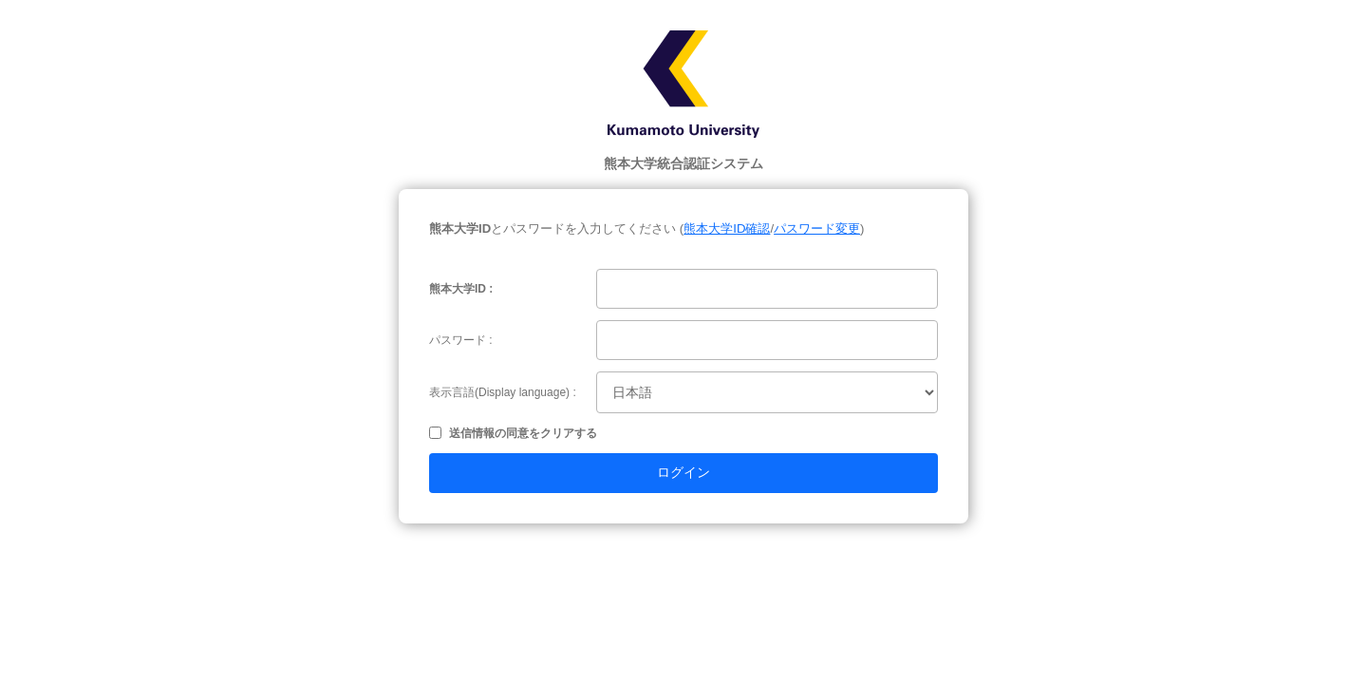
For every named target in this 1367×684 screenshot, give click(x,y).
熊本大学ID (457, 288)
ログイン (683, 472)
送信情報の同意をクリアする (523, 433)
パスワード (457, 340)
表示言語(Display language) (499, 392)
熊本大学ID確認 (727, 228)
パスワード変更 (817, 228)
